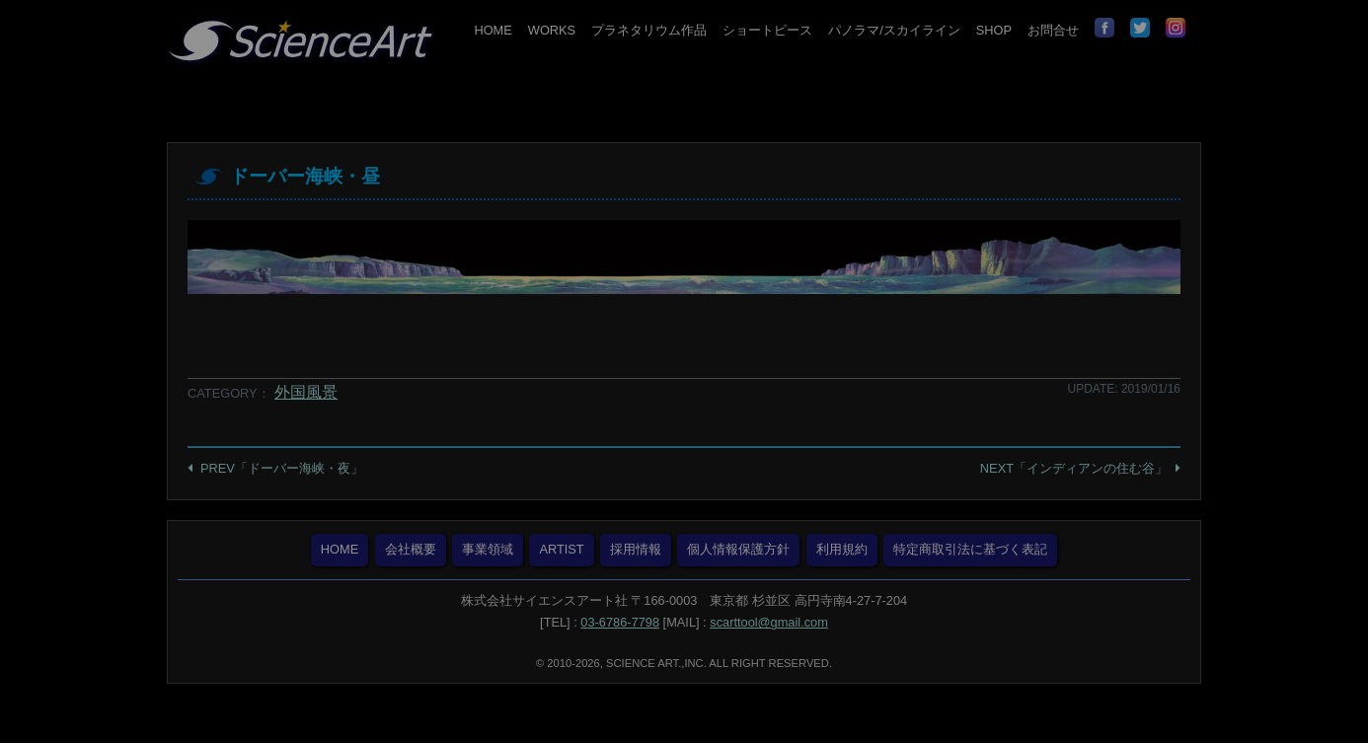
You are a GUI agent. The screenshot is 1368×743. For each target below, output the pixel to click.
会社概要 (410, 549)
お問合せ (1053, 30)
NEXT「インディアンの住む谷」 (1074, 468)
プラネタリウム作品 (649, 30)
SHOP (994, 30)
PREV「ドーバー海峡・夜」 (281, 468)
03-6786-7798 (619, 622)
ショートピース (767, 30)
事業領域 (487, 549)
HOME (492, 30)
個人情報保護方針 (738, 549)
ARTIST (561, 549)
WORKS (551, 30)
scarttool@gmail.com (769, 622)
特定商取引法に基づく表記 (970, 549)
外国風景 (306, 392)
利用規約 (842, 549)
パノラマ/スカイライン (894, 30)
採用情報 (635, 549)
